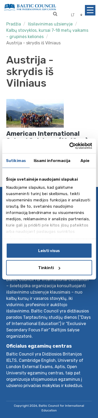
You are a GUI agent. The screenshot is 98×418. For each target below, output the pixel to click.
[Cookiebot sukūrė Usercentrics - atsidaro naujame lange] (70, 146)
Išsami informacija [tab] (52, 160)
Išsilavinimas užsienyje (50, 24)
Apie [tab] (84, 160)
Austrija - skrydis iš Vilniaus (33, 42)
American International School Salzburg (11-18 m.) (47, 137)
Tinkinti (49, 267)
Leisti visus (49, 250)
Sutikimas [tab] (16, 160)
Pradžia (13, 24)
